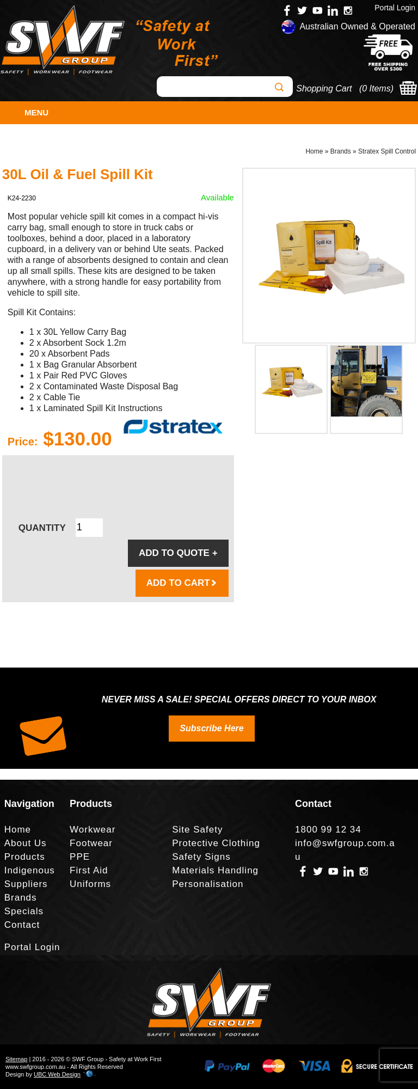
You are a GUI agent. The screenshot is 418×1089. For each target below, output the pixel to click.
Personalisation (207, 884)
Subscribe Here (211, 728)
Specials (24, 911)
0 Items (376, 88)
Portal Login (394, 7)
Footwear (91, 843)
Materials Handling (215, 870)
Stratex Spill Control (387, 151)
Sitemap (16, 1059)
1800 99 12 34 (328, 829)
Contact (22, 925)
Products (24, 857)
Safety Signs (201, 857)
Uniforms (90, 884)
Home (314, 151)
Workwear (92, 829)
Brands (340, 151)
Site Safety (197, 829)
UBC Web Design (57, 1074)
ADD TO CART (182, 583)
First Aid (89, 870)
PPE (80, 857)
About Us (25, 843)
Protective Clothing (216, 843)
